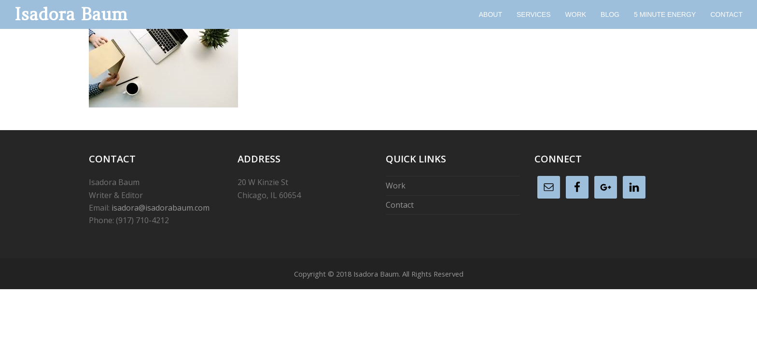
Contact (400, 205)
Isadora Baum (70, 14)
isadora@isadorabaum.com (161, 207)
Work (396, 185)
